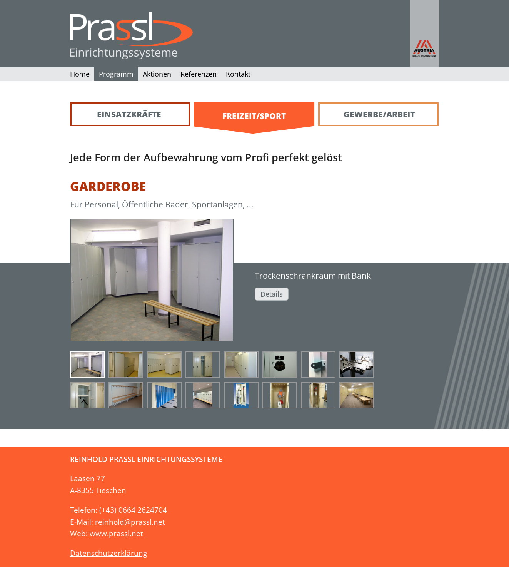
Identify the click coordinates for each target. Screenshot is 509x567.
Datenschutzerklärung (108, 553)
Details (271, 294)
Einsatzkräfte (129, 114)
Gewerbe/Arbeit (379, 114)
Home (80, 74)
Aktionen (157, 74)
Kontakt (238, 74)
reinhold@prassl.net (130, 522)
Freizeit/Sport (254, 115)
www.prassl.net (116, 533)
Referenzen (198, 74)
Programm (116, 74)
